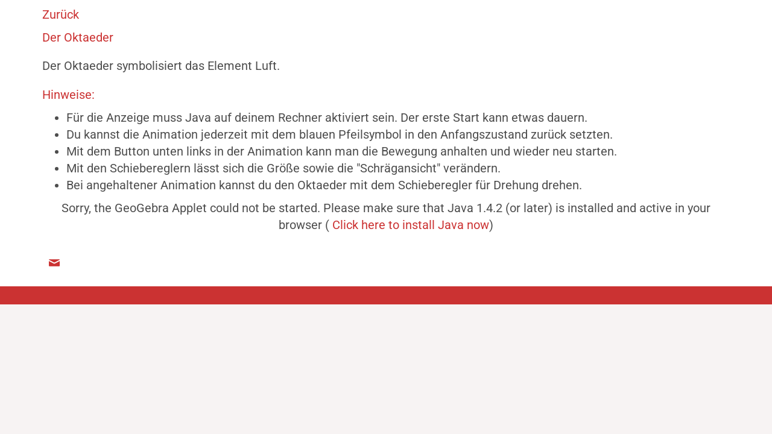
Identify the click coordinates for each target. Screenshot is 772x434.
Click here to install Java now (410, 225)
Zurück (60, 14)
